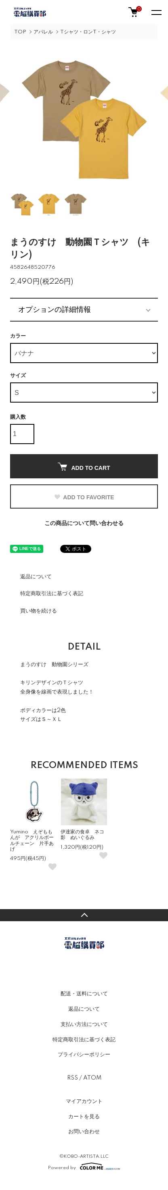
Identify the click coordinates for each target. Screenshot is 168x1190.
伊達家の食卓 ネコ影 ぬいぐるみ (82, 834)
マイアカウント (84, 1101)
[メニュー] (156, 12)
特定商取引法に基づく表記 (51, 593)
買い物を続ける (38, 611)
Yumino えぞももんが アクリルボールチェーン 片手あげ (32, 840)
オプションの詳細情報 (54, 309)
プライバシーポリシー (84, 1054)
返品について (36, 576)
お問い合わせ (84, 1131)
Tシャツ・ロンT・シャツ (88, 32)
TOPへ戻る (84, 915)
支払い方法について (84, 1024)
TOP (20, 32)
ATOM (92, 1078)
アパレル (43, 32)
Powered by (84, 1166)
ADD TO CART (84, 467)
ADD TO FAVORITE (84, 497)
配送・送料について (84, 994)
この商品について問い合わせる (84, 523)
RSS (72, 1078)
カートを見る (84, 1116)
